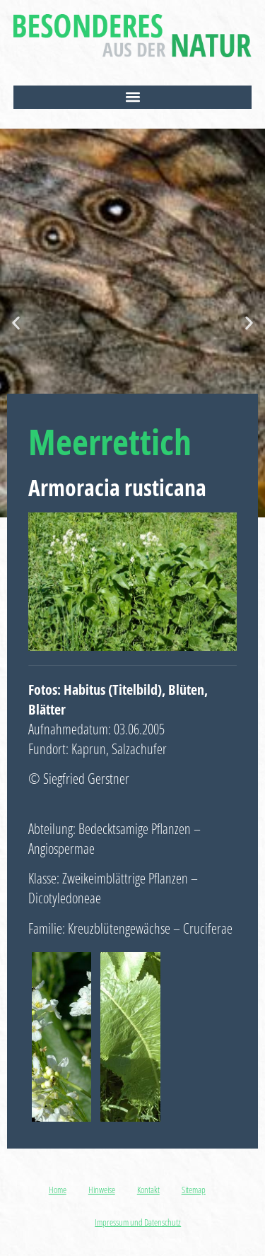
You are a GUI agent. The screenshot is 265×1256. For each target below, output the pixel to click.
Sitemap (194, 1189)
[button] (132, 97)
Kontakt (148, 1189)
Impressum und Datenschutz (138, 1222)
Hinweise (101, 1189)
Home (57, 1189)
